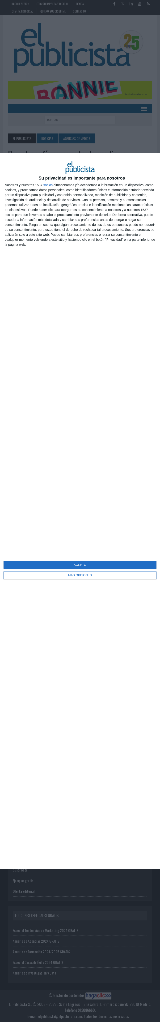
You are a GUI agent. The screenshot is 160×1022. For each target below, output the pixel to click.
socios (48, 185)
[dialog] (80, 511)
